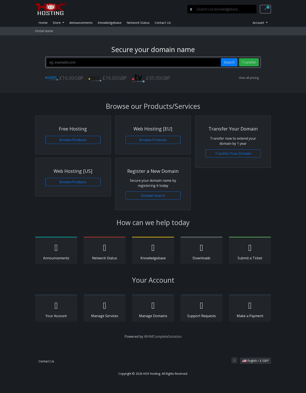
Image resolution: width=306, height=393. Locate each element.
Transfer (249, 62)
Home (43, 22)
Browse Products (72, 140)
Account (259, 22)
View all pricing (249, 78)
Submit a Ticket (250, 251)
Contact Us (163, 22)
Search (229, 62)
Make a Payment (250, 308)
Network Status (138, 22)
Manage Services (105, 308)
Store (57, 22)
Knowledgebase (110, 22)
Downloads (201, 251)
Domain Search (153, 195)
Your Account (56, 308)
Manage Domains (153, 308)
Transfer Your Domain (233, 153)
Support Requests (201, 308)
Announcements (81, 22)
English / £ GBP (255, 361)
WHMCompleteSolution (163, 336)
